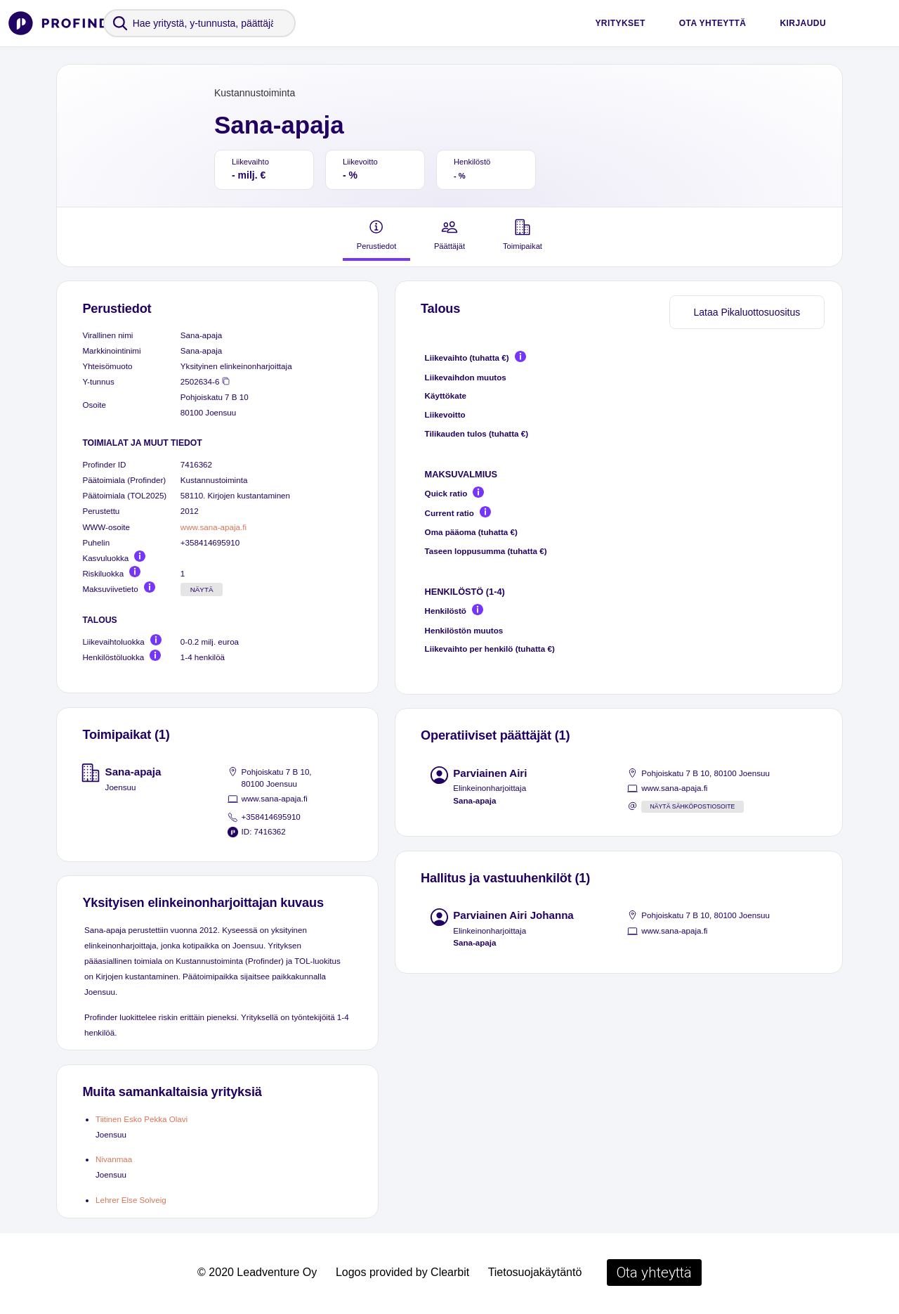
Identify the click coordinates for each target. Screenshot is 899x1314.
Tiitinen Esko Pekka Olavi (142, 1118)
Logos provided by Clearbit (402, 1272)
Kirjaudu (803, 23)
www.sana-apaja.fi (214, 527)
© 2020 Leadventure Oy (257, 1272)
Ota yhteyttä (713, 23)
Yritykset (620, 23)
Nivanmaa (114, 1159)
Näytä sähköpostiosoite (692, 806)
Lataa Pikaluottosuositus (746, 312)
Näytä (202, 589)
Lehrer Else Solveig (131, 1199)
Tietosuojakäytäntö (535, 1272)
